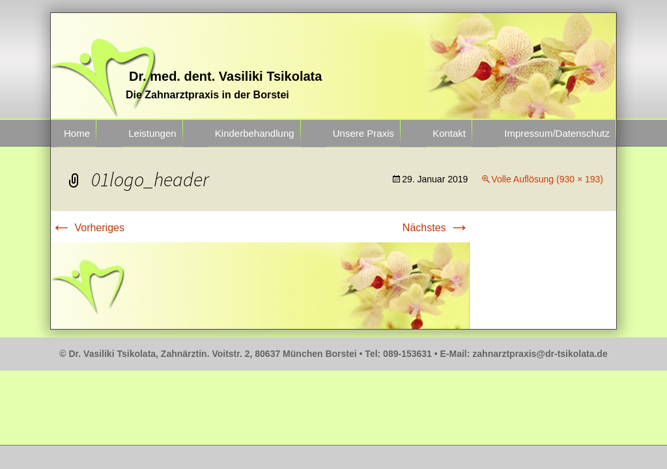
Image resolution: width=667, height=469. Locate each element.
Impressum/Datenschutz (557, 133)
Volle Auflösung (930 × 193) (547, 179)
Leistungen (152, 133)
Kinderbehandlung (254, 133)
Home (77, 133)
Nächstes (436, 227)
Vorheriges (87, 227)
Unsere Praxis (363, 133)
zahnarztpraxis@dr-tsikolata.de (539, 353)
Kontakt (449, 133)
